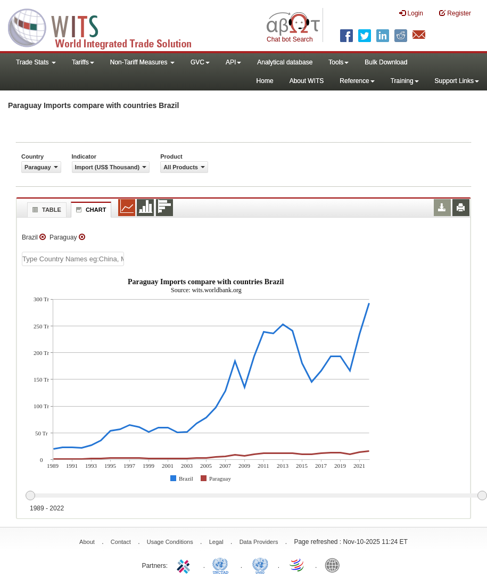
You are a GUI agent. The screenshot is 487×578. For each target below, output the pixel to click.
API (233, 62)
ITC (185, 564)
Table (45, 209)
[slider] (256, 496)
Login (411, 13)
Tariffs (83, 62)
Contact (121, 542)
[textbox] (73, 259)
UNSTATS (260, 564)
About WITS (307, 81)
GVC (200, 62)
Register (455, 13)
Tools (338, 62)
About (87, 542)
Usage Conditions (170, 542)
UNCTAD (222, 564)
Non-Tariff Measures (142, 62)
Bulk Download (386, 62)
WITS (106, 26)
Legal (216, 542)
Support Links (457, 81)
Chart (89, 209)
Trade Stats (36, 62)
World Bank (334, 564)
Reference (357, 81)
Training (405, 81)
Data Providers (259, 542)
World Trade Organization (297, 564)
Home (265, 81)
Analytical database (284, 62)
